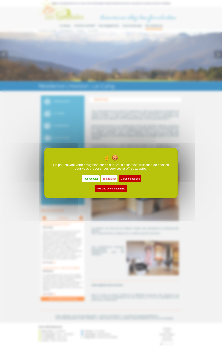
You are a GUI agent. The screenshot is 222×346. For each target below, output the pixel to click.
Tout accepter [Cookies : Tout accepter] (90, 178)
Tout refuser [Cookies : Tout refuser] (109, 178)
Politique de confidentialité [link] (111, 188)
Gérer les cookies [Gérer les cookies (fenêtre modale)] (130, 178)
